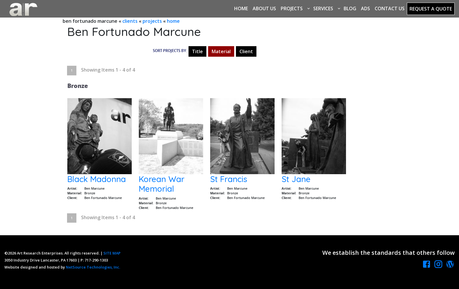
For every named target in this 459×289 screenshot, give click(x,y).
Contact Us (390, 8)
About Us (264, 8)
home (173, 21)
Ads (365, 8)
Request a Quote (431, 9)
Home (241, 8)
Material (221, 51)
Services (323, 8)
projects (152, 21)
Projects (292, 8)
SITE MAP (112, 253)
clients (130, 21)
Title (197, 51)
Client (246, 51)
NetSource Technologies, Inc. (93, 267)
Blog (350, 8)
